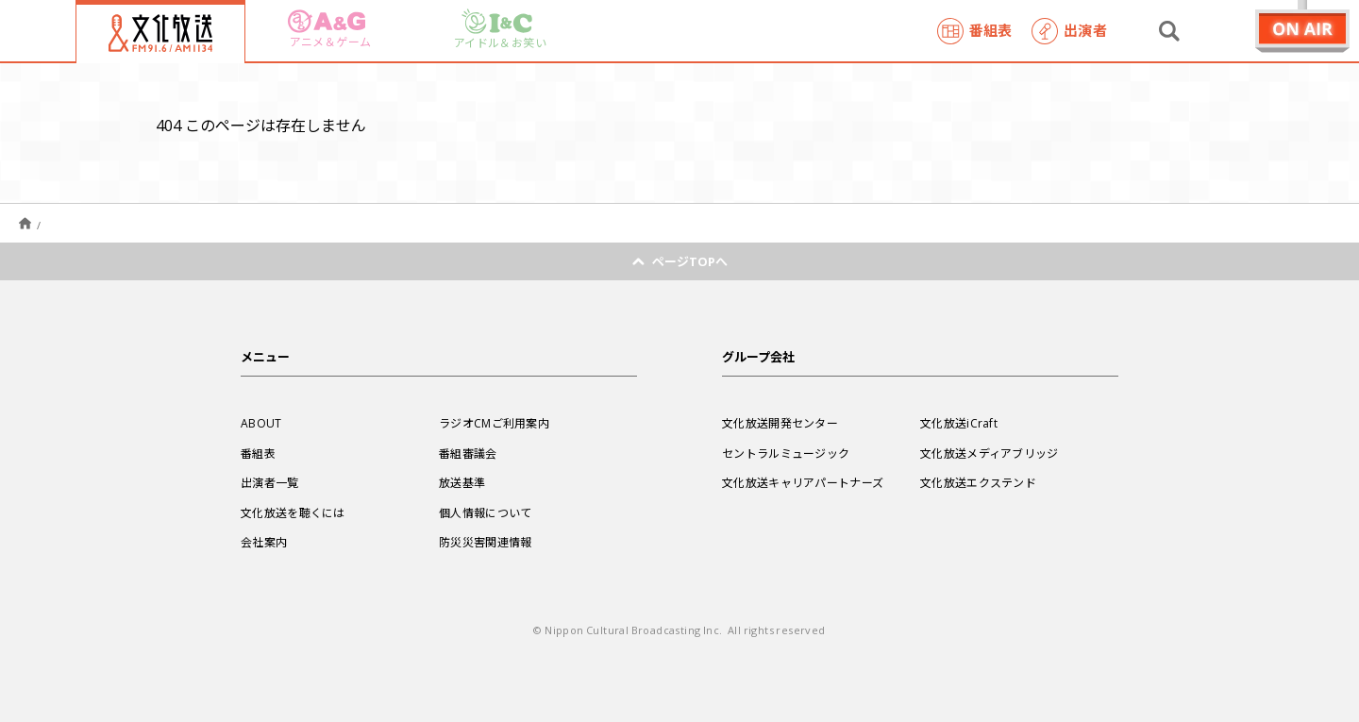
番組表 (975, 31)
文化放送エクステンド (978, 482)
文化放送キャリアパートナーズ (802, 482)
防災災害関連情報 (485, 541)
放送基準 (462, 482)
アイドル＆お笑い (500, 29)
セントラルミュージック (785, 453)
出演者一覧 (270, 482)
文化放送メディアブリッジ (989, 453)
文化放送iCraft (959, 422)
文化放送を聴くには (293, 512)
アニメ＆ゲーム (329, 29)
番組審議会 (468, 453)
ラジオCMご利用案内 (494, 422)
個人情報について (485, 512)
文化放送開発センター (780, 422)
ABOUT (261, 422)
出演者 (1069, 31)
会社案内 (264, 541)
